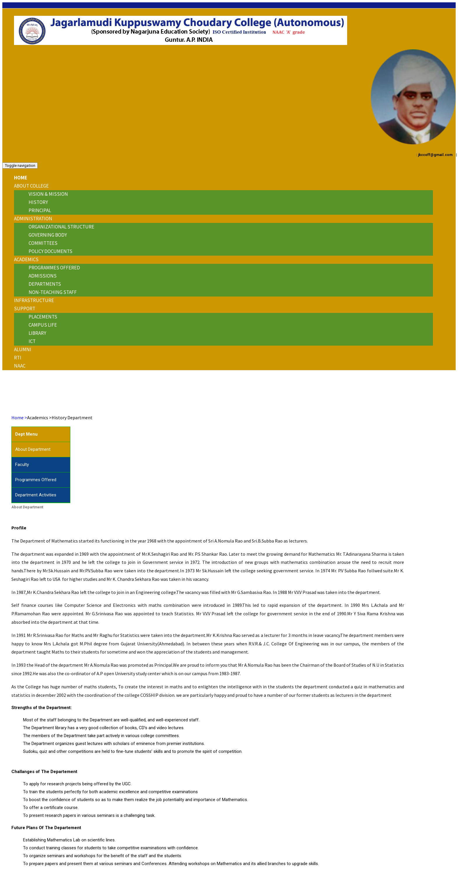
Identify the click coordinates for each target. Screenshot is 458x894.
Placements (43, 316)
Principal (40, 210)
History (38, 202)
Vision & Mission (48, 194)
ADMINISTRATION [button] (33, 218)
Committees (43, 243)
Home (20, 177)
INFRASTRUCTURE (34, 300)
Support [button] (24, 308)
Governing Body (48, 235)
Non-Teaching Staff (53, 292)
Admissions (43, 276)
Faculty (22, 464)
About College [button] (31, 186)
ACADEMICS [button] (26, 259)
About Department (32, 449)
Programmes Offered (54, 267)
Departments (45, 284)
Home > (19, 417)
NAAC (19, 366)
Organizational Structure (61, 227)
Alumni (22, 349)
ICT (32, 341)
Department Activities (35, 495)
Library (37, 333)
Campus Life (43, 325)
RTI (17, 357)
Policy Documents (50, 251)
